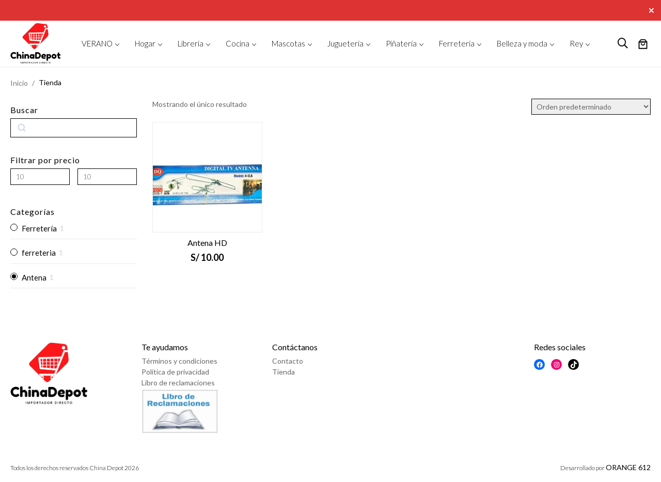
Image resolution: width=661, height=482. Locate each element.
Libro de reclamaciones (178, 382)
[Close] (652, 9)
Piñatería (401, 43)
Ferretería (457, 43)
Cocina (237, 43)
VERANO (97, 43)
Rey (576, 43)
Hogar (145, 43)
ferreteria (39, 252)
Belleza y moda (522, 43)
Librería (190, 43)
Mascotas (288, 43)
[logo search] (622, 43)
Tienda (283, 371)
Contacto (287, 360)
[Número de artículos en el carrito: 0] (643, 45)
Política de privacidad (175, 371)
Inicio (19, 83)
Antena (34, 277)
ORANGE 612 (628, 467)
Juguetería (345, 43)
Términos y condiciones (179, 360)
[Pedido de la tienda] (591, 107)
